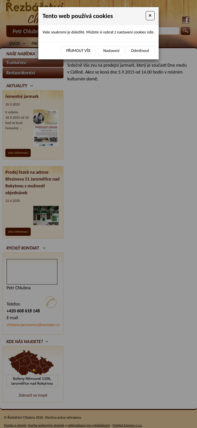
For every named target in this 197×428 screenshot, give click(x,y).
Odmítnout (140, 50)
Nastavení (111, 50)
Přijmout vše (78, 50)
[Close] (150, 15)
